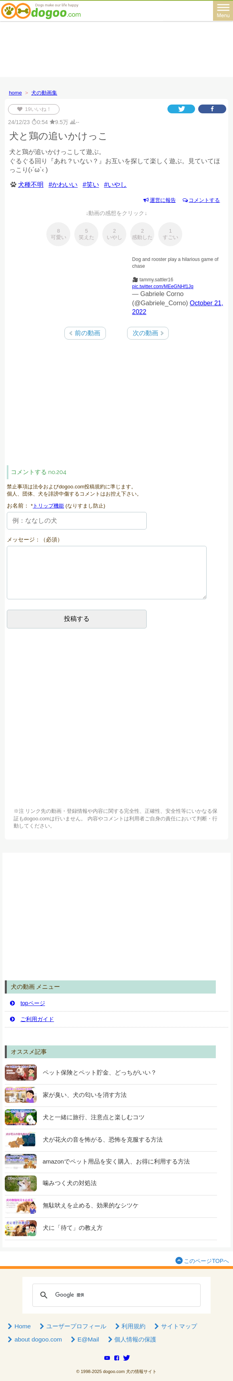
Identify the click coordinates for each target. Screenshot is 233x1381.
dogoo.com (114, 1371)
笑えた (86, 234)
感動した (142, 234)
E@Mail (84, 1339)
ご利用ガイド (31, 1019)
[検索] (115, 1295)
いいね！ (36, 109)
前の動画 (87, 333)
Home (18, 1326)
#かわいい (63, 184)
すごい (170, 234)
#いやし (115, 184)
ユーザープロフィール (72, 1326)
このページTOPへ (201, 1260)
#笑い (91, 184)
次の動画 (145, 333)
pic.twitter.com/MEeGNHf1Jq (162, 286)
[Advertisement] (117, 47)
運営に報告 (159, 200)
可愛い (58, 234)
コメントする (200, 200)
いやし (114, 234)
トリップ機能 (48, 506)
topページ (27, 1003)
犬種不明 (31, 184)
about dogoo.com (34, 1339)
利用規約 (129, 1326)
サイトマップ (174, 1326)
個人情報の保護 (131, 1339)
